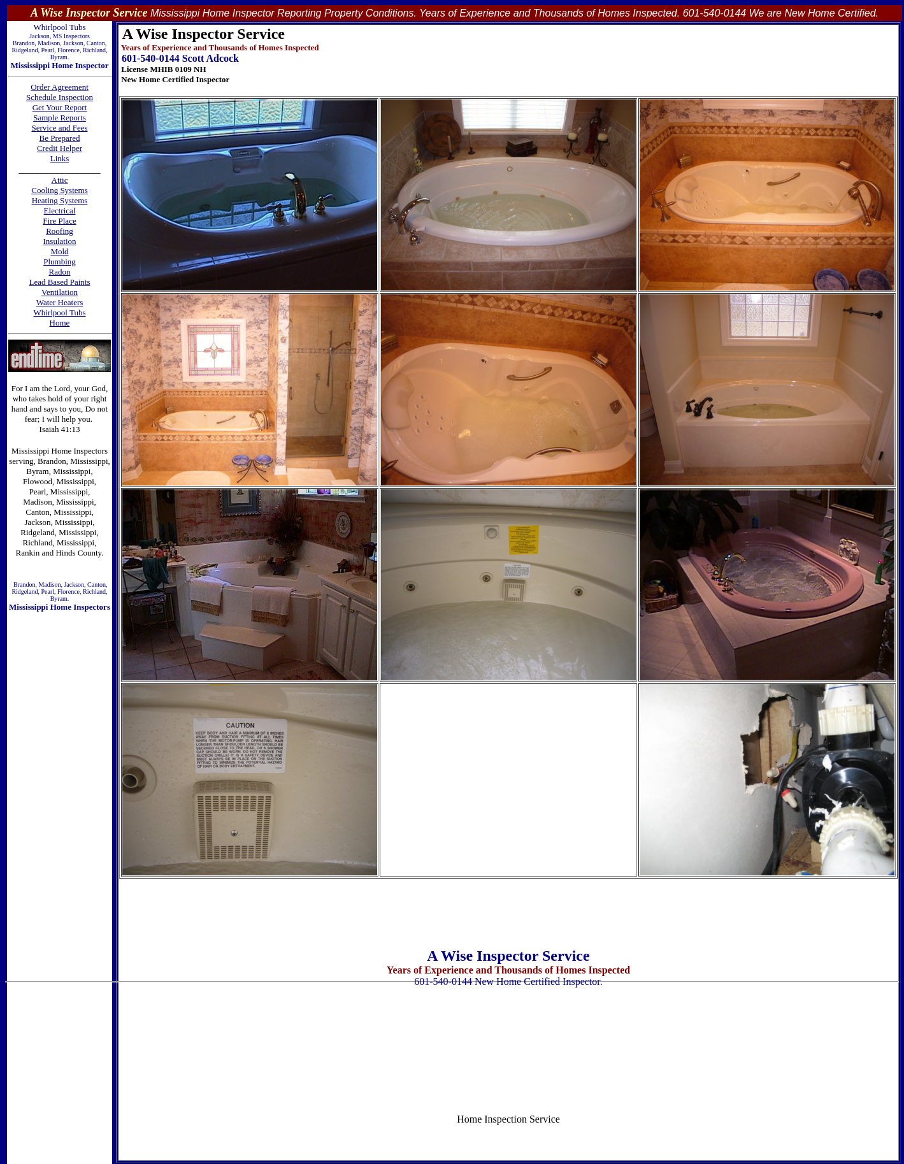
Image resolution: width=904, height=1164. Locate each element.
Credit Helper (59, 148)
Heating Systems (60, 200)
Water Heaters (59, 302)
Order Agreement (60, 87)
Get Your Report (59, 107)
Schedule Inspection (59, 97)
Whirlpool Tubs (60, 312)
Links (59, 158)
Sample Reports (59, 117)
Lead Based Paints (59, 282)
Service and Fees (59, 128)
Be (45, 138)
